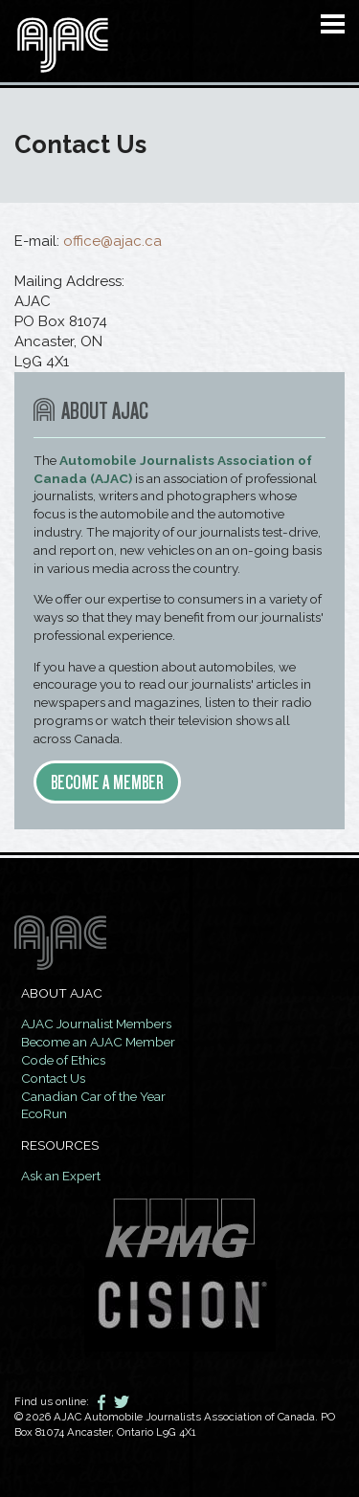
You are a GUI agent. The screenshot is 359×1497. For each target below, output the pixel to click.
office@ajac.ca (112, 241)
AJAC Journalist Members (96, 1023)
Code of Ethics (63, 1060)
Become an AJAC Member (98, 1041)
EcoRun (44, 1113)
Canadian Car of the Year (93, 1096)
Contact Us (53, 1078)
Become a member (107, 782)
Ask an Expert (61, 1175)
